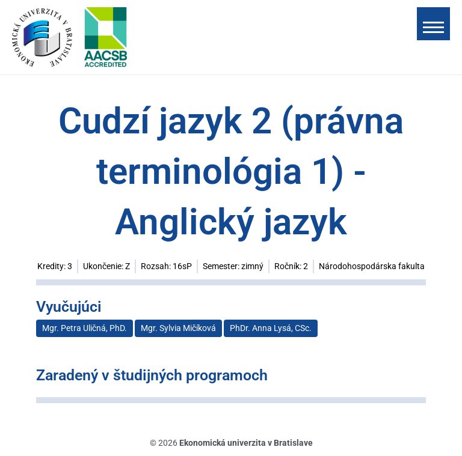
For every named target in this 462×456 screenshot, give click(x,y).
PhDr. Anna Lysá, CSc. (271, 328)
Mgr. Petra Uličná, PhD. (84, 328)
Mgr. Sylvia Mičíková (178, 328)
